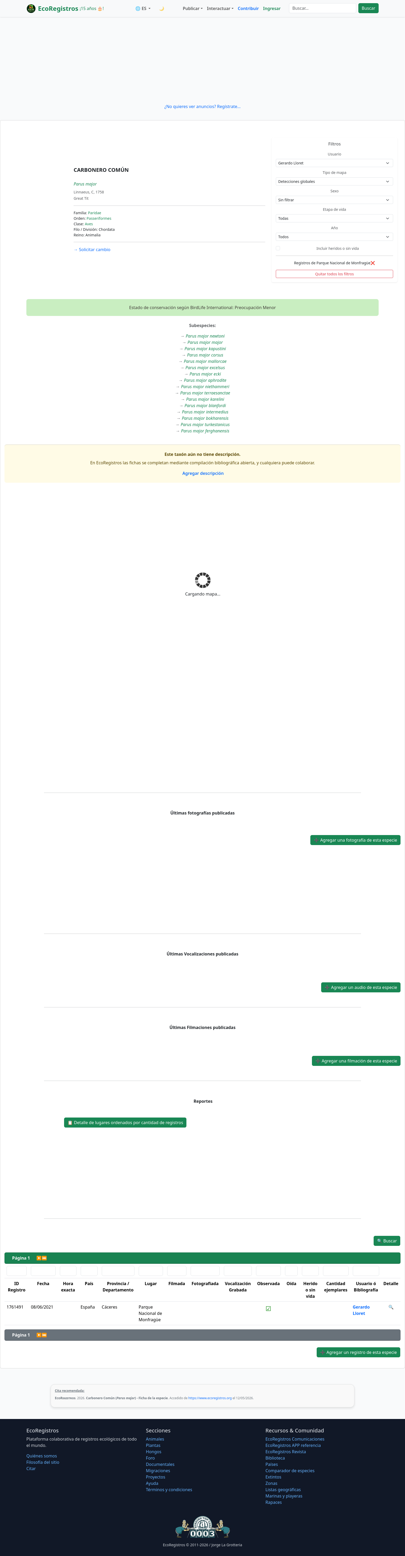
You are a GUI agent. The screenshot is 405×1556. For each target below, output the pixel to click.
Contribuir (248, 8)
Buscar (368, 8)
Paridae (94, 212)
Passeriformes (98, 218)
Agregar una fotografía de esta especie (355, 840)
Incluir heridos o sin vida (337, 248)
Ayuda (152, 1483)
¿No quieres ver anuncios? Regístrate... (202, 106)
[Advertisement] (202, 60)
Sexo (334, 190)
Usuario (334, 154)
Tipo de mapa (334, 172)
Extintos (273, 1477)
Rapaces (274, 1502)
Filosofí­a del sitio (42, 1462)
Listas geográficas (283, 1489)
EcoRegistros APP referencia (293, 1445)
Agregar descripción (202, 473)
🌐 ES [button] (141, 8)
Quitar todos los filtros (334, 273)
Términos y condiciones (169, 1489)
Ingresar (272, 8)
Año (334, 227)
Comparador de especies (290, 1471)
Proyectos (155, 1477)
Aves (89, 223)
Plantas (153, 1445)
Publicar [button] (191, 8)
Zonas (271, 1483)
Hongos (153, 1452)
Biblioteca (275, 1458)
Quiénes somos (41, 1456)
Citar (31, 1468)
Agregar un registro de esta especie (358, 1352)
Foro (150, 1458)
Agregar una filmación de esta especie (356, 1061)
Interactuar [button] (218, 8)
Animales (155, 1439)
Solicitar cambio (92, 249)
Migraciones (158, 1471)
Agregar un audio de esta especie (361, 987)
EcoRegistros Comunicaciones (295, 1439)
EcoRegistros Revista (286, 1452)
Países (272, 1464)
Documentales (160, 1464)
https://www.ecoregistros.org (210, 1398)
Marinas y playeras (284, 1496)
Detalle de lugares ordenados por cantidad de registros (125, 1122)
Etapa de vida (334, 209)
